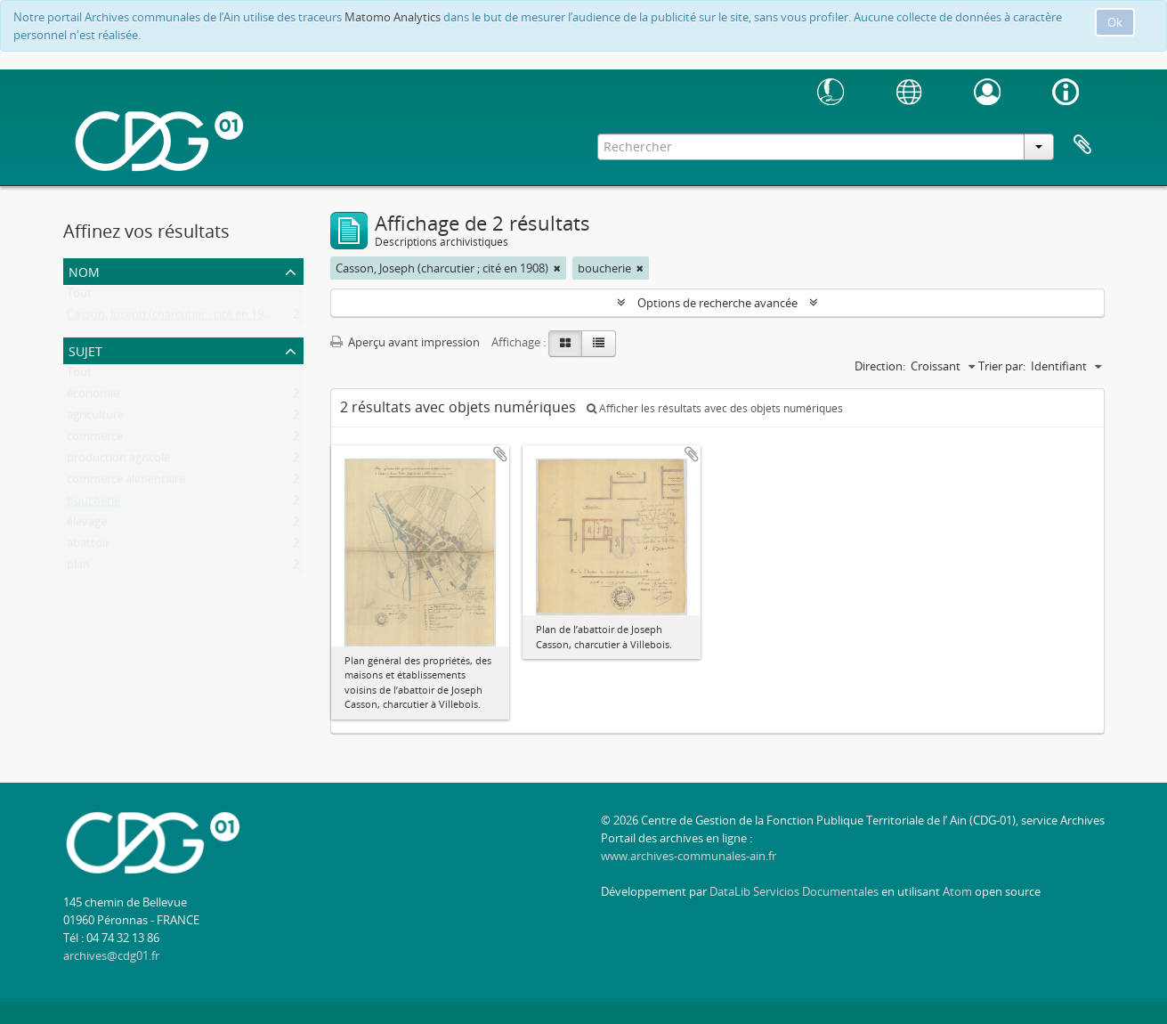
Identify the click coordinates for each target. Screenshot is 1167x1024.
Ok (1114, 22)
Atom (957, 891)
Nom (84, 270)
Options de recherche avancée (717, 303)
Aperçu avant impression (405, 342)
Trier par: (1001, 366)
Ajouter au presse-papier (500, 454)
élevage (87, 525)
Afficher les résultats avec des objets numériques (715, 408)
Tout (79, 297)
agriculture (95, 418)
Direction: (880, 366)
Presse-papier (1082, 145)
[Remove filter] (557, 268)
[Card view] (565, 343)
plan (78, 568)
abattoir (88, 547)
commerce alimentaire (126, 483)
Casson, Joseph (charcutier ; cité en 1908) (173, 318)
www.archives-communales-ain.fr (688, 856)
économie (93, 397)
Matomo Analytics (392, 17)
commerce (95, 440)
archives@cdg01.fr (111, 955)
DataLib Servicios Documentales (794, 891)
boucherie (93, 504)
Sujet (85, 349)
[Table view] (598, 343)
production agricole (118, 461)
